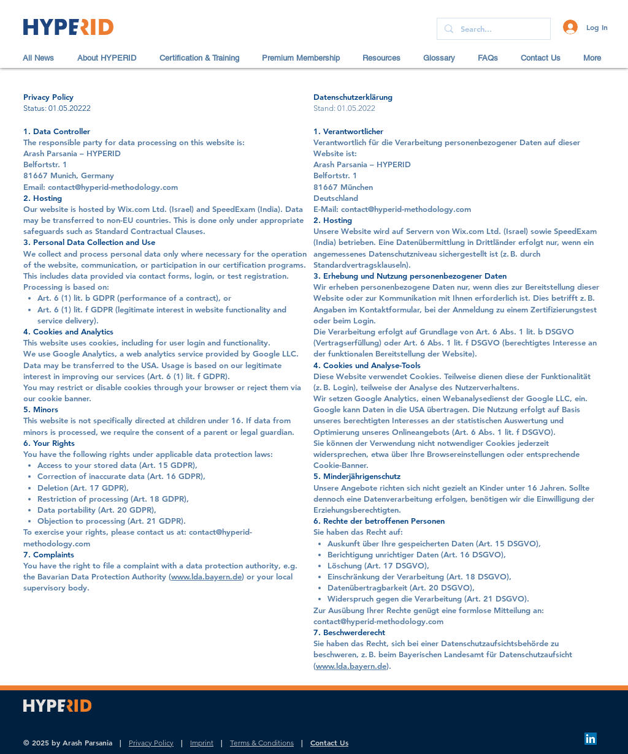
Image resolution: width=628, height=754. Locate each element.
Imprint (201, 742)
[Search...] (492, 28)
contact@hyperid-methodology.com (378, 621)
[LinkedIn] (590, 739)
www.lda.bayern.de (206, 576)
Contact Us (329, 742)
